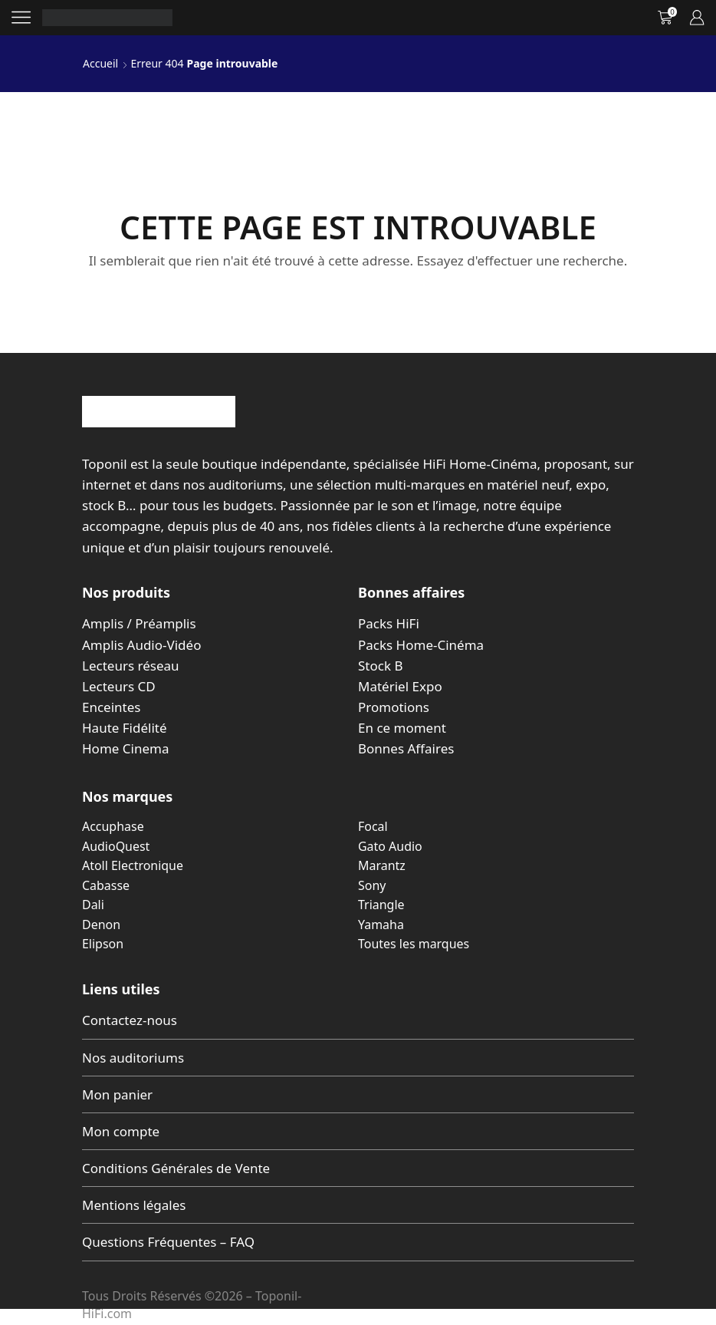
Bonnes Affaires (406, 748)
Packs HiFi (388, 623)
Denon (101, 924)
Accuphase (113, 826)
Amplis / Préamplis (139, 623)
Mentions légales (134, 1205)
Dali (93, 904)
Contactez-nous (129, 1020)
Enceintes (111, 707)
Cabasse (106, 885)
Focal (373, 826)
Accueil (100, 63)
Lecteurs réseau (130, 665)
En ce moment (402, 728)
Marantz (382, 865)
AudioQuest (115, 846)
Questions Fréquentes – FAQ (168, 1242)
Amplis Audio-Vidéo (141, 645)
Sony (372, 885)
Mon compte (120, 1131)
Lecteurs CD (119, 686)
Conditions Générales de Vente (176, 1168)
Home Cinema (125, 748)
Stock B (380, 665)
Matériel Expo (400, 686)
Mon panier (117, 1094)
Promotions (393, 707)
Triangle (381, 904)
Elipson (102, 943)
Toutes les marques (413, 943)
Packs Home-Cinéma (421, 645)
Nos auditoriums (133, 1057)
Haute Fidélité (124, 728)
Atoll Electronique (132, 865)
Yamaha (381, 924)
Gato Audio (390, 846)
